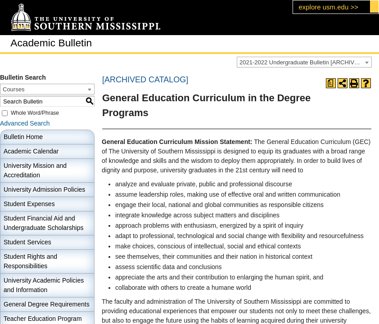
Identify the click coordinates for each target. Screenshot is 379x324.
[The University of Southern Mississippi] (85, 18)
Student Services (27, 242)
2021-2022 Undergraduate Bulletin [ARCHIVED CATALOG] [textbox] (305, 62)
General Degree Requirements (47, 304)
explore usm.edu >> (328, 7)
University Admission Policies (44, 189)
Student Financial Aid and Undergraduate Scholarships (43, 223)
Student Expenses (29, 203)
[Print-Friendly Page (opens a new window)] (354, 83)
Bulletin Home (23, 136)
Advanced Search (25, 123)
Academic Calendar (31, 151)
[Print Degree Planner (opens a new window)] (331, 83)
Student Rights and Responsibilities (30, 261)
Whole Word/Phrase (35, 113)
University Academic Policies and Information (44, 285)
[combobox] (304, 62)
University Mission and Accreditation (35, 170)
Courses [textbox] (13, 89)
